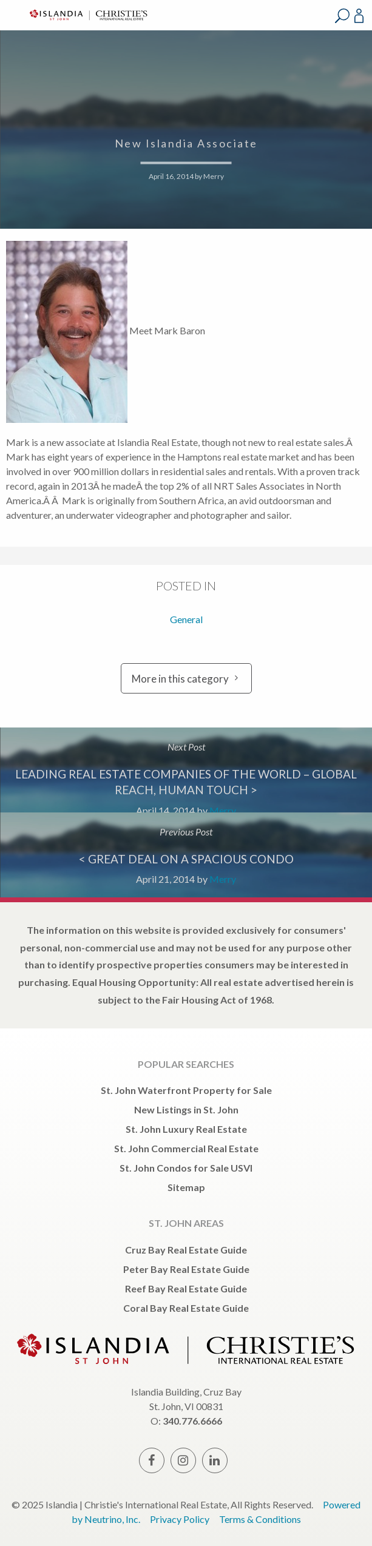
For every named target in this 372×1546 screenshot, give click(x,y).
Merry (213, 176)
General (186, 619)
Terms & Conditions (260, 1519)
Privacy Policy (179, 1519)
